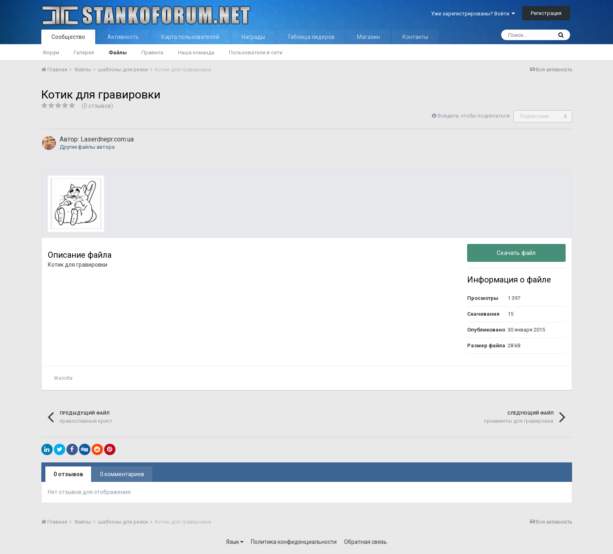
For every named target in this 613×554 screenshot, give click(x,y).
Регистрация (546, 13)
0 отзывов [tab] (68, 474)
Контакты (415, 37)
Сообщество (68, 37)
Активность (123, 37)
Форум (51, 52)
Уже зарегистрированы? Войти (473, 14)
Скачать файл (516, 253)
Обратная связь (365, 542)
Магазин (368, 37)
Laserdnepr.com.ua (107, 139)
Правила (152, 52)
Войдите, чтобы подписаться (474, 116)
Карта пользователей (190, 37)
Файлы (118, 52)
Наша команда (196, 52)
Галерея (84, 52)
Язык (234, 542)
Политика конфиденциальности (294, 542)
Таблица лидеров (311, 37)
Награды (253, 37)
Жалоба (63, 378)
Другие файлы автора (87, 147)
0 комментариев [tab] (122, 474)
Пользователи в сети (255, 52)
